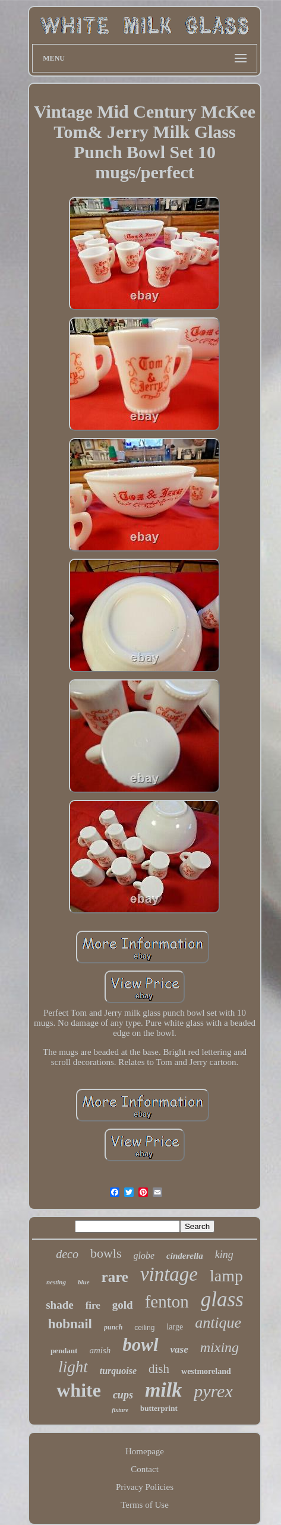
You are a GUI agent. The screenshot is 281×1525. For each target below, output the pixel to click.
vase (179, 1349)
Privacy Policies (144, 1487)
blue (84, 1281)
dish (159, 1369)
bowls (106, 1253)
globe (144, 1255)
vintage (169, 1274)
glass (222, 1299)
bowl (140, 1344)
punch (113, 1327)
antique (218, 1322)
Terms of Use (145, 1505)
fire (93, 1305)
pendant (64, 1350)
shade (59, 1305)
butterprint (159, 1408)
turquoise (118, 1371)
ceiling (144, 1328)
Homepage (144, 1451)
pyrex (213, 1391)
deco (67, 1254)
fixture (120, 1410)
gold (122, 1305)
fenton (167, 1301)
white (78, 1390)
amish (99, 1350)
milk (163, 1390)
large (174, 1326)
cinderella (184, 1256)
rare (115, 1277)
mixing (219, 1347)
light (73, 1367)
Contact (145, 1469)
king (224, 1255)
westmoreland (206, 1371)
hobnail (70, 1323)
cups (123, 1395)
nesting (56, 1281)
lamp (226, 1275)
